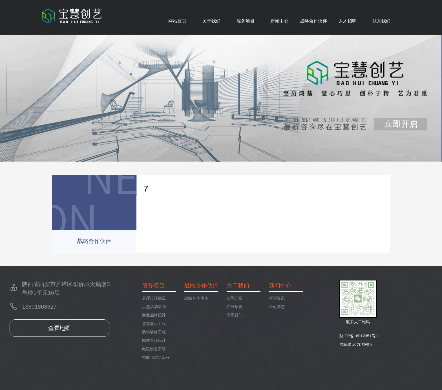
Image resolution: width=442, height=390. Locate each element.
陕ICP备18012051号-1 (359, 336)
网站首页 (177, 21)
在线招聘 (234, 306)
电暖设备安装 (154, 349)
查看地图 (59, 328)
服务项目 (246, 21)
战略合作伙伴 (313, 21)
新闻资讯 (277, 298)
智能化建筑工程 (156, 357)
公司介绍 (234, 298)
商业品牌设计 (154, 315)
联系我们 (381, 21)
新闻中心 (279, 21)
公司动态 (277, 306)
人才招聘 (348, 21)
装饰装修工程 (154, 332)
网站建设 (347, 344)
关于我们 (211, 21)
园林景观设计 (154, 340)
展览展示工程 (154, 323)
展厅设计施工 (154, 298)
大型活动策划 (154, 306)
